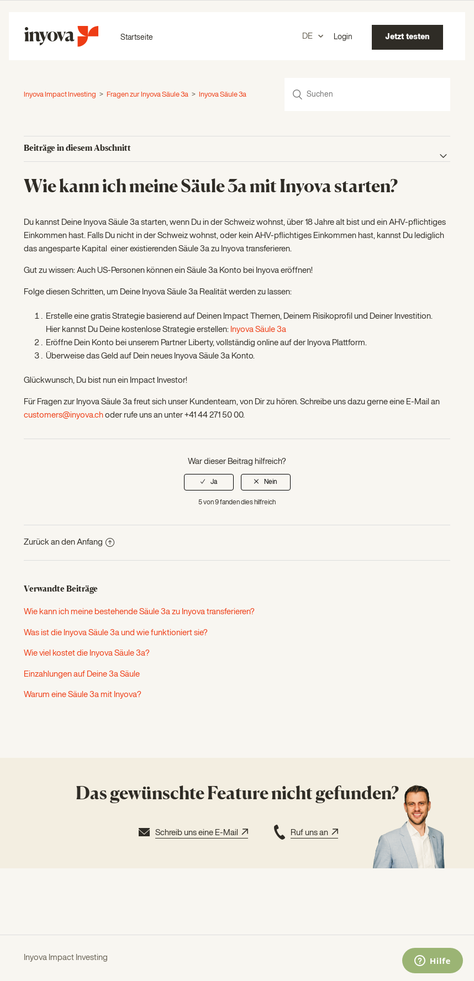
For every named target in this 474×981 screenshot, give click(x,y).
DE (308, 36)
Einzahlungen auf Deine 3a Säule (82, 674)
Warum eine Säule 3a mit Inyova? (82, 694)
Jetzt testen (407, 37)
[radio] (209, 482)
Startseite (136, 37)
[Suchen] (367, 94)
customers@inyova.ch (63, 415)
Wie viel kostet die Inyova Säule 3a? (87, 653)
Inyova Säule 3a (222, 94)
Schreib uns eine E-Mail (192, 833)
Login (343, 37)
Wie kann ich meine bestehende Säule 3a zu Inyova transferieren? (139, 612)
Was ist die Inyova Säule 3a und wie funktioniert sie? (116, 633)
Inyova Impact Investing (60, 94)
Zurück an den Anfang (69, 542)
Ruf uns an (304, 833)
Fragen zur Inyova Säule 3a (147, 94)
